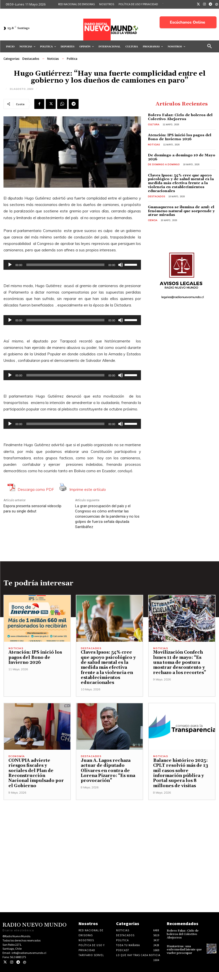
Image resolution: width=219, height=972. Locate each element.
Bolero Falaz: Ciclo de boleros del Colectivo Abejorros (178, 117)
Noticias (53, 59)
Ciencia (152, 218)
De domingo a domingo (163, 163)
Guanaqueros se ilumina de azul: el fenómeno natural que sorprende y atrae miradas (179, 209)
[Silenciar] (120, 264)
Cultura (153, 124)
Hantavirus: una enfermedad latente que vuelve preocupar (184, 949)
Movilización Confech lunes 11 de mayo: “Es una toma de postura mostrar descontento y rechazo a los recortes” (180, 662)
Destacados (30, 59)
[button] (210, 46)
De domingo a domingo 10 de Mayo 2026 (179, 156)
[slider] (65, 265)
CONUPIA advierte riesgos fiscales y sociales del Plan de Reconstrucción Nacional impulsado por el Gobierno (37, 770)
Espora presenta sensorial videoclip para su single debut (32, 508)
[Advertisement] (109, 835)
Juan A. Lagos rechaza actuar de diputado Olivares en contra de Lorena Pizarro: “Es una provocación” (107, 770)
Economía (16, 756)
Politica (72, 59)
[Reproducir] (9, 264)
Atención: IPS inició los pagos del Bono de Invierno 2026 (177, 137)
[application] (72, 265)
